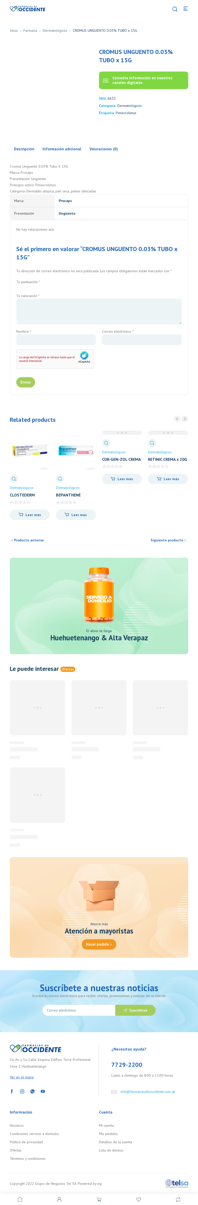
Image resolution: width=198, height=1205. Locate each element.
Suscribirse (138, 1010)
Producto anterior (29, 540)
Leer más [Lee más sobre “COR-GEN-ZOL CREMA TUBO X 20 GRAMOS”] (125, 479)
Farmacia (30, 30)
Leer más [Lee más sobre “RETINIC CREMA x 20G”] (171, 479)
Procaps (65, 200)
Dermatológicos (55, 30)
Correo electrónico (118, 331)
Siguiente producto (167, 540)
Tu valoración (27, 295)
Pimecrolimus (126, 113)
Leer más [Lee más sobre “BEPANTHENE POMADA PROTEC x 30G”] (79, 514)
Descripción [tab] (24, 148)
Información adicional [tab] (62, 148)
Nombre (23, 331)
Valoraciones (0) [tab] (103, 148)
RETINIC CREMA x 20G (167, 459)
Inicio (14, 30)
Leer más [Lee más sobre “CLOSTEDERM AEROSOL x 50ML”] (33, 514)
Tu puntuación (28, 281)
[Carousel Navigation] (181, 419)
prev (177, 419)
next (185, 419)
